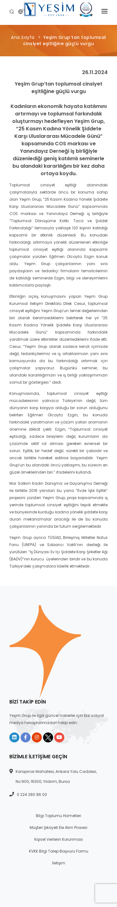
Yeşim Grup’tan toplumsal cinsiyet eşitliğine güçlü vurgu (64, 40)
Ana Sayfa (23, 37)
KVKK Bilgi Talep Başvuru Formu (58, 851)
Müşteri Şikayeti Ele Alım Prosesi (58, 827)
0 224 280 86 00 (32, 794)
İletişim (58, 863)
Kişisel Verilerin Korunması (58, 839)
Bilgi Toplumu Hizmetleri (58, 815)
